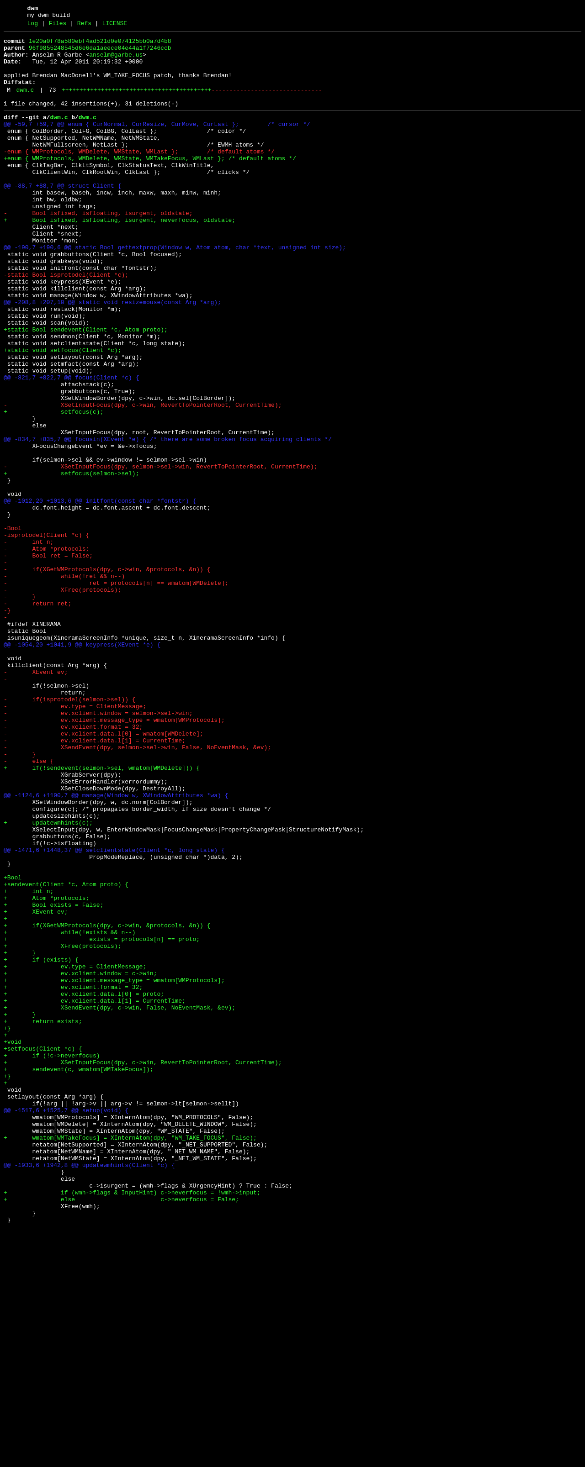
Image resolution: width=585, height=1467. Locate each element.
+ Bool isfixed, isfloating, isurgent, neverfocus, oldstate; (119, 257)
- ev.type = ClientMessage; (75, 840)
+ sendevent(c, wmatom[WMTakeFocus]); (79, 1276)
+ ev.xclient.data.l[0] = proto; (84, 1186)
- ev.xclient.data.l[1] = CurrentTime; (95, 882)
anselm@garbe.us (116, 62)
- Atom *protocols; (46, 651)
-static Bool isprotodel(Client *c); (66, 323)
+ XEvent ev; (36, 1087)
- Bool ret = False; (48, 660)
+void (12, 1243)
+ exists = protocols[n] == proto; (102, 1120)
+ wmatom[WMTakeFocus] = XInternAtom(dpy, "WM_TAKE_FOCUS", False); (130, 1358)
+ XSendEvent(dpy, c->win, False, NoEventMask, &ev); (119, 1202)
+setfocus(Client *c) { (43, 1251)
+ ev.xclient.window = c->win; (80, 1161)
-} (7, 725)
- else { (28, 906)
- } (20, 709)
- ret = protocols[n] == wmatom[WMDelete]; (116, 693)
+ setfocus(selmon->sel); (71, 561)
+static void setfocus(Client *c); (62, 413)
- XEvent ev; (36, 799)
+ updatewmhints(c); (48, 980)
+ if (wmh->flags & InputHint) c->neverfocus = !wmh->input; (132, 1424)
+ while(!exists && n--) (70, 1112)
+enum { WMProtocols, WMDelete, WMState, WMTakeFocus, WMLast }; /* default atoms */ (150, 183)
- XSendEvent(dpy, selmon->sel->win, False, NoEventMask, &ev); (137, 890)
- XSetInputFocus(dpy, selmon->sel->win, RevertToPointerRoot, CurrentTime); (160, 553)
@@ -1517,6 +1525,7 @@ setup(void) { (66, 1325)
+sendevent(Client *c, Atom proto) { (66, 1054)
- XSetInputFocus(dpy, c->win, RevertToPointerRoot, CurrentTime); (143, 479)
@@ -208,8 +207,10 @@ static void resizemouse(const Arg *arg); (112, 356)
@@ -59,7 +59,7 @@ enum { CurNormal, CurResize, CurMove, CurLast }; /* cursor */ (157, 142)
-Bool (12, 627)
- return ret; (37, 717)
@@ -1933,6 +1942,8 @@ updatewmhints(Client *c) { (89, 1391)
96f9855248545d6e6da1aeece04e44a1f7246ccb (100, 53)
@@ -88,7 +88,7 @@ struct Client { (62, 216)
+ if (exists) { (41, 1145)
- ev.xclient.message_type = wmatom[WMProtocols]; (114, 857)
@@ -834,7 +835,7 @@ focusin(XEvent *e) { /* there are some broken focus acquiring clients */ (168, 520)
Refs (84, 26)
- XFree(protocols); (62, 701)
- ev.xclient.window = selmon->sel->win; (98, 849)
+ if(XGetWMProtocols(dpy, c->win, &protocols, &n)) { (107, 1103)
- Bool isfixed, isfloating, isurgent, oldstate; (98, 249)
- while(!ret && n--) (64, 684)
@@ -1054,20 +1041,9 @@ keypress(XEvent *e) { (82, 766)
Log (32, 26)
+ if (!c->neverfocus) (52, 1260)
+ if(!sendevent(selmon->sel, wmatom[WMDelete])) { (102, 914)
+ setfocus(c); (53, 487)
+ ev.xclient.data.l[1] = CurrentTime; (95, 1194)
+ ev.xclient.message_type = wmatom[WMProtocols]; (114, 1169)
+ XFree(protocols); (62, 1128)
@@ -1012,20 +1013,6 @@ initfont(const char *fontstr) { (100, 594)
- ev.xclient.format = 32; (73, 865)
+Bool (12, 1046)
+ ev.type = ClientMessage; (75, 1153)
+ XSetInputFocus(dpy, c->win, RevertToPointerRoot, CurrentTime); (143, 1268)
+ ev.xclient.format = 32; (73, 1177)
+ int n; (28, 1062)
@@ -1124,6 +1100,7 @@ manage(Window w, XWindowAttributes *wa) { (116, 947)
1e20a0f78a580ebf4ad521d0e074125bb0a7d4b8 (100, 45)
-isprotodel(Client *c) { (46, 635)
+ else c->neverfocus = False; (121, 1432)
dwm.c (25, 104)
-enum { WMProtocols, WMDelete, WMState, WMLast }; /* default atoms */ (139, 175)
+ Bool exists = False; (53, 1079)
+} (7, 1227)
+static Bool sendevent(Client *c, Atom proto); (86, 388)
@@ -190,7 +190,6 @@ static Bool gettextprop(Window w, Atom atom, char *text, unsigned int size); (175, 290)
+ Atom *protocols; (46, 1071)
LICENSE (114, 26)
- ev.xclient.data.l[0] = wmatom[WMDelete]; (103, 873)
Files (57, 26)
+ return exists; (43, 1219)
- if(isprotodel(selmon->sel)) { (70, 832)
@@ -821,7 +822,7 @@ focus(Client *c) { (71, 446)
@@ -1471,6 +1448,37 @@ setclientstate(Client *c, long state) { (114, 1013)
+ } (20, 1136)
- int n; (28, 643)
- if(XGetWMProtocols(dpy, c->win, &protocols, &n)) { (107, 676)
